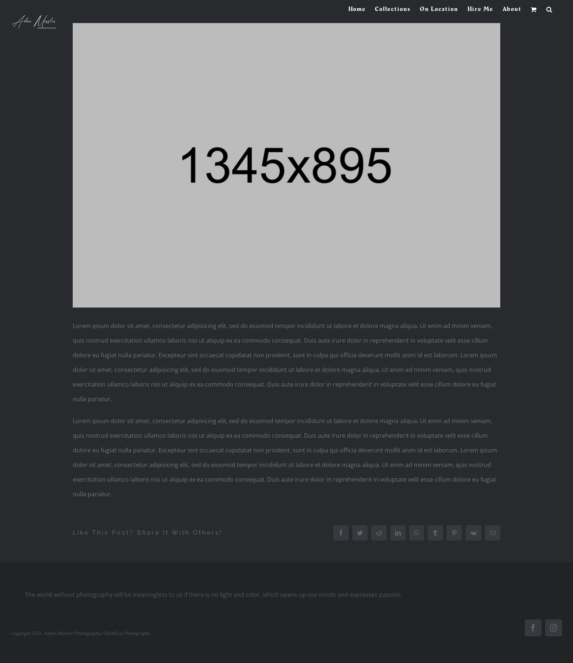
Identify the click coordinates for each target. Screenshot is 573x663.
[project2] (286, 165)
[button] (549, 9)
